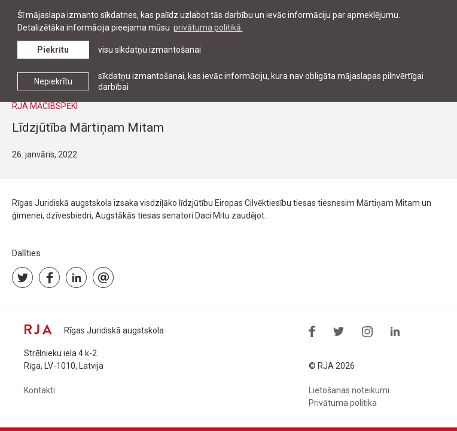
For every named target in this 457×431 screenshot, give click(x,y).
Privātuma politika (343, 403)
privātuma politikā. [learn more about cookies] (208, 27)
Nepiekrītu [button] (53, 81)
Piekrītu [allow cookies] (53, 49)
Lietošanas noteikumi (349, 390)
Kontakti (39, 390)
